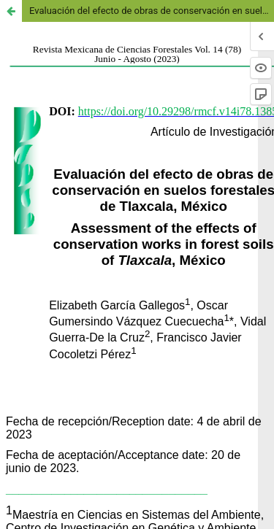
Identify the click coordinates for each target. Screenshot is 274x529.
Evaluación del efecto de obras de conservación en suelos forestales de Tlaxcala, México (151, 10)
